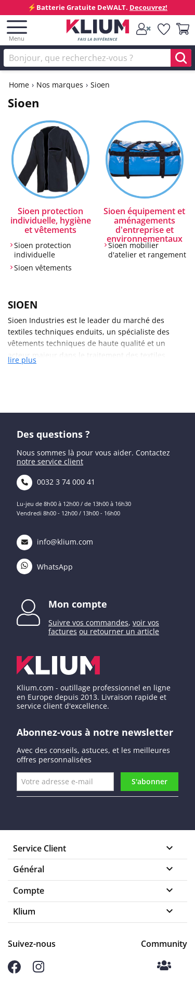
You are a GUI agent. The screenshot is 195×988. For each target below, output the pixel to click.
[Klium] (97, 32)
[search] (181, 58)
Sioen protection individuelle (42, 250)
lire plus (22, 360)
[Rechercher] (97, 58)
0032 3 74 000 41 (56, 482)
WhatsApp (45, 567)
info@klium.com (55, 542)
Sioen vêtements (43, 268)
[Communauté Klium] (164, 966)
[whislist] (164, 29)
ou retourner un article (119, 631)
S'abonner (149, 781)
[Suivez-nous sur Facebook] (14, 970)
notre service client (50, 461)
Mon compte (77, 604)
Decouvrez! (148, 7)
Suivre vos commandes (88, 622)
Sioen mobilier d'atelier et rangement (147, 250)
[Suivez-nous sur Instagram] (38, 970)
